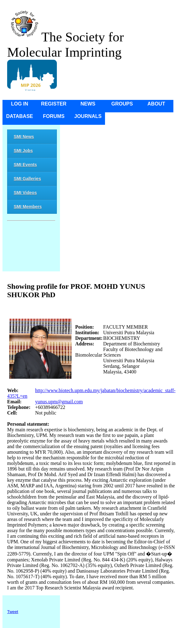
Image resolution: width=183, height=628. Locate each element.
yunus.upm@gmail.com (59, 401)
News (87, 103)
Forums (53, 116)
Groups (122, 103)
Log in (19, 103)
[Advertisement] (31, 247)
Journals (88, 116)
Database (19, 116)
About (156, 103)
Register (53, 103)
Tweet (12, 611)
